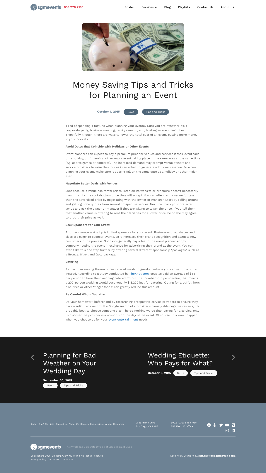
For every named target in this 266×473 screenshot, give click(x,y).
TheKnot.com (139, 273)
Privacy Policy (38, 459)
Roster (129, 7)
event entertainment (123, 319)
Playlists (184, 7)
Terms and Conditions (60, 459)
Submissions (96, 424)
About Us (227, 7)
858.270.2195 (73, 7)
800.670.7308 (178, 422)
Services (147, 7)
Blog (167, 7)
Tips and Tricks (155, 111)
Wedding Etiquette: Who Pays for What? (180, 359)
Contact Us (205, 7)
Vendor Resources (114, 424)
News (130, 111)
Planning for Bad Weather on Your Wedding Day (69, 363)
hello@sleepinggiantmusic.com (217, 455)
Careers (84, 424)
